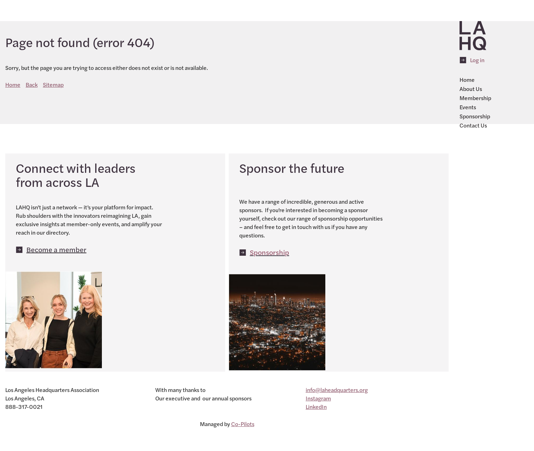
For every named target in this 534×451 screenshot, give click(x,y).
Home (12, 84)
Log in (477, 60)
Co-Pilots (242, 424)
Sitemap (53, 84)
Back (32, 84)
